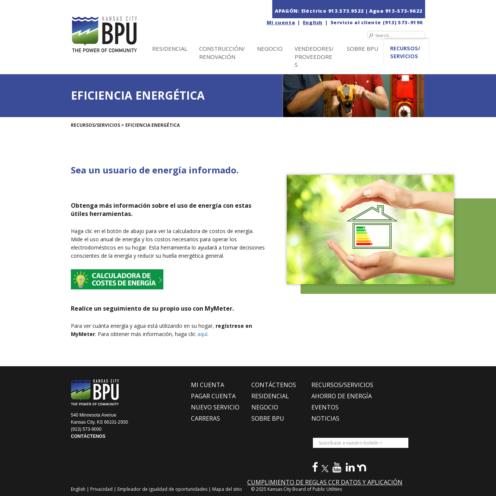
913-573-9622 (404, 10)
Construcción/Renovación (222, 52)
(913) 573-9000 (86, 429)
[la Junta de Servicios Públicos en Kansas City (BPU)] (120, 26)
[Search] (396, 35)
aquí (202, 334)
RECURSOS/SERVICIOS (342, 385)
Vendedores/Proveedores (314, 56)
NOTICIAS (325, 418)
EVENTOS (325, 407)
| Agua (374, 10)
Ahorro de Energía (341, 396)
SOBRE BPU (362, 48)
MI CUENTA (207, 385)
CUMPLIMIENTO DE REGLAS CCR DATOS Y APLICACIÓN (324, 482)
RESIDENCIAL (270, 396)
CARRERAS (205, 418)
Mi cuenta (281, 22)
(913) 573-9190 (403, 22)
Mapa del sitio (227, 489)
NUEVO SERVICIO (215, 407)
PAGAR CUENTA (213, 396)
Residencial (169, 48)
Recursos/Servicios (405, 52)
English (313, 22)
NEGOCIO (270, 48)
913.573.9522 (346, 10)
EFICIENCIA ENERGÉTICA (152, 125)
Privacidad (102, 489)
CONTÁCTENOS (88, 436)
